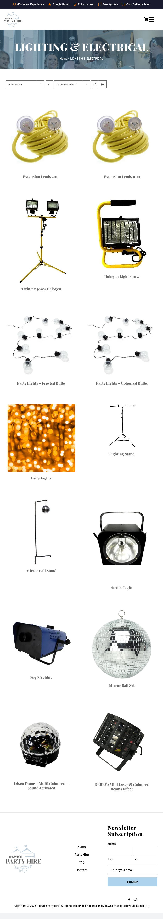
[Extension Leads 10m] (122, 135)
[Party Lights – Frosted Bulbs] (41, 343)
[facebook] (129, 899)
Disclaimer (138, 905)
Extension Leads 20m (41, 176)
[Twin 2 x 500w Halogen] (41, 240)
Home (63, 58)
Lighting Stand (122, 453)
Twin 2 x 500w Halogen (41, 288)
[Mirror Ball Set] (122, 644)
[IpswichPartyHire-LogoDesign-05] (12, 13)
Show (66, 84)
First (111, 859)
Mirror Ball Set (122, 685)
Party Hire (82, 854)
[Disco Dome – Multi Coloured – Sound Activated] (41, 742)
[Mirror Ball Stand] (41, 532)
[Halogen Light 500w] (122, 234)
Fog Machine (41, 677)
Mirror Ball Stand (41, 570)
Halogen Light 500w (121, 276)
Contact (81, 870)
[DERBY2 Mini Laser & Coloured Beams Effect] (122, 742)
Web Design (93, 905)
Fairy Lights (41, 477)
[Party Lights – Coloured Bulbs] (122, 343)
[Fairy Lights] (41, 438)
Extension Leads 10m (122, 176)
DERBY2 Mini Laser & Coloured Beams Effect (121, 786)
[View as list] (102, 84)
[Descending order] (49, 84)
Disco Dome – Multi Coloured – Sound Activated (41, 785)
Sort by (15, 84)
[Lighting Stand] (122, 426)
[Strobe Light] (122, 540)
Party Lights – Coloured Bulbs (122, 383)
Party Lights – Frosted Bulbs (41, 383)
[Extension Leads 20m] (41, 135)
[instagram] (135, 899)
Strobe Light (121, 587)
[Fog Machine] (41, 640)
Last (136, 859)
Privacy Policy (121, 905)
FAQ (82, 862)
